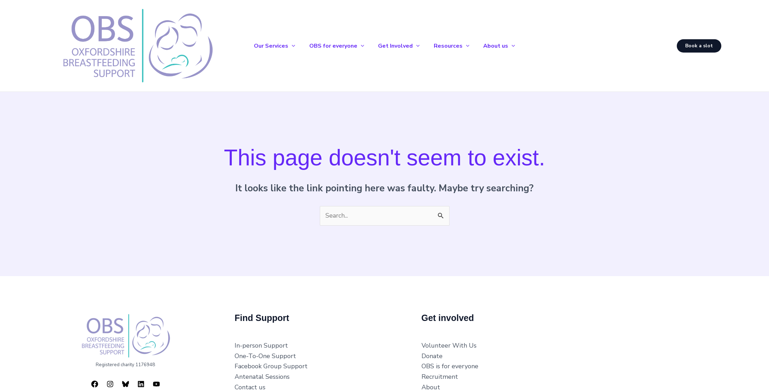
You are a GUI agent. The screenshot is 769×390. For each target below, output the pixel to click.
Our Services (269, 44)
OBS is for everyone (449, 363)
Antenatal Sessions (262, 374)
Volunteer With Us (449, 342)
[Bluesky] (125, 381)
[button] (286, 44)
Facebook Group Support (271, 363)
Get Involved (399, 44)
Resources (454, 44)
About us (505, 44)
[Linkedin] (140, 381)
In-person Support (261, 342)
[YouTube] (156, 381)
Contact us (250, 384)
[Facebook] (94, 381)
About (430, 384)
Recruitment (439, 374)
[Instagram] (110, 381)
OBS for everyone (334, 44)
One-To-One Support (265, 353)
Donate (432, 353)
